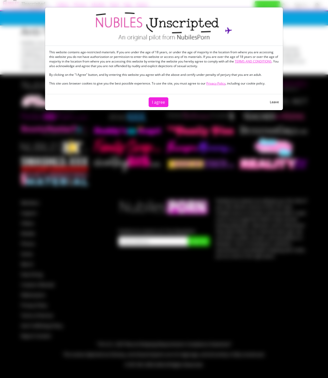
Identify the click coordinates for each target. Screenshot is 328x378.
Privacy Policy (215, 83)
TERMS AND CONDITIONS (253, 61)
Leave (274, 102)
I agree (158, 102)
